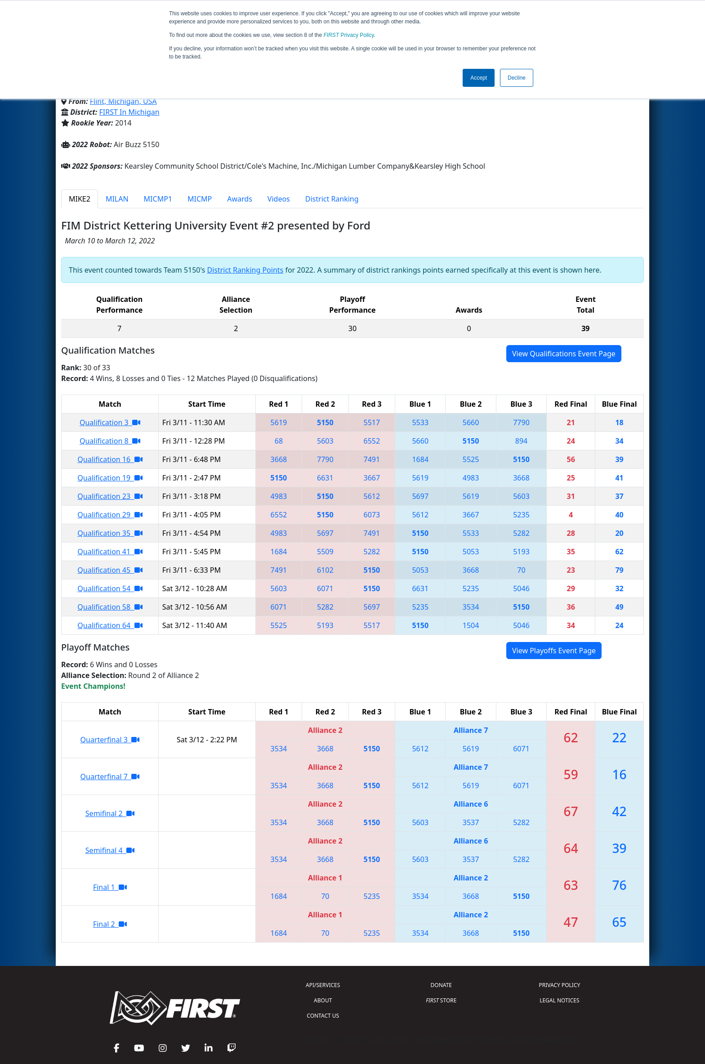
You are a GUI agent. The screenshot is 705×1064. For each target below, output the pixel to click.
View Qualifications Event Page (564, 354)
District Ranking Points (245, 270)
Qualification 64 (109, 625)
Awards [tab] (239, 199)
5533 (420, 422)
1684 (420, 459)
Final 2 (110, 924)
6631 (325, 478)
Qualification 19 (109, 478)
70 (521, 570)
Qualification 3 (110, 422)
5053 (471, 552)
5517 (372, 422)
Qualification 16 (109, 459)
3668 (279, 459)
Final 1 (110, 887)
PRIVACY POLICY (559, 985)
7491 (372, 459)
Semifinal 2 (109, 813)
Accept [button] (478, 78)
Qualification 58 (109, 607)
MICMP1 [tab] (158, 199)
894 (521, 441)
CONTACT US (323, 1015)
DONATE (441, 985)
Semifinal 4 (109, 850)
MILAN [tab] (117, 199)
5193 (521, 552)
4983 (471, 478)
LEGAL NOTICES (560, 1000)
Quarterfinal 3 (110, 740)
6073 (372, 515)
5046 (521, 588)
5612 (372, 496)
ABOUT (323, 1000)
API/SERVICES (323, 985)
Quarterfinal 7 (110, 776)
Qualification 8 (110, 441)
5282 (521, 533)
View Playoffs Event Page (554, 650)
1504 (471, 625)
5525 (471, 459)
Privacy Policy (349, 35)
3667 (372, 478)
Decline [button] (517, 78)
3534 (471, 607)
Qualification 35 (109, 533)
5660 (471, 422)
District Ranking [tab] (332, 199)
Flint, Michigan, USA (123, 101)
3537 (471, 822)
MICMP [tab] (199, 199)
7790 (521, 422)
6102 (325, 570)
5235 (521, 515)
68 (279, 441)
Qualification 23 (109, 496)
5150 (325, 422)
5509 (325, 552)
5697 (420, 496)
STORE (441, 1000)
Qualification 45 (109, 570)
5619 (279, 422)
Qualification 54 (109, 588)
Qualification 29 (109, 515)
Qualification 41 (109, 552)
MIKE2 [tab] (79, 199)
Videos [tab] (279, 199)
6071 (325, 588)
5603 (325, 441)
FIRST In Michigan (129, 112)
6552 (372, 441)
